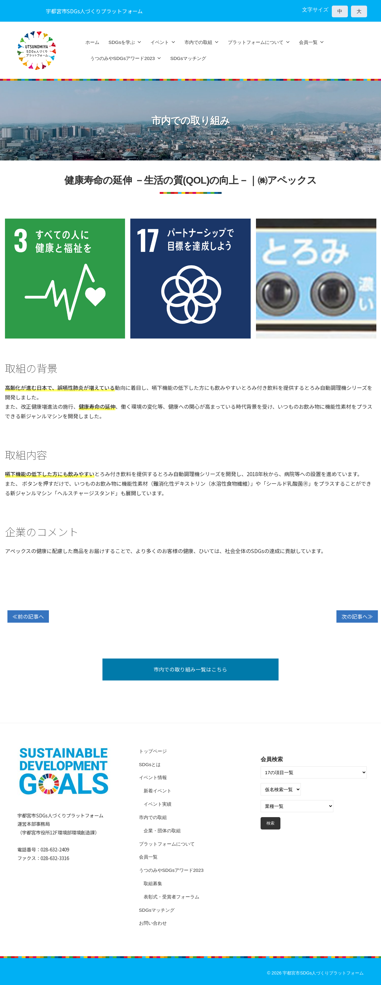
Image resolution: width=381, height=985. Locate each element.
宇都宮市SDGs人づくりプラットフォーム (323, 973)
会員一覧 (308, 42)
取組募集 (153, 883)
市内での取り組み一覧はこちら (190, 669)
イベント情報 (153, 777)
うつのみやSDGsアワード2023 (122, 58)
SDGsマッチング (188, 58)
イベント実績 (157, 804)
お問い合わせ (153, 923)
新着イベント (157, 791)
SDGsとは (150, 764)
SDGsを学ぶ (122, 42)
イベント (159, 42)
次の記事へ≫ (357, 616)
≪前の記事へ (28, 616)
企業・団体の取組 (162, 830)
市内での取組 (198, 42)
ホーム (92, 42)
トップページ (153, 751)
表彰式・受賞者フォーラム (171, 896)
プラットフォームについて (256, 42)
